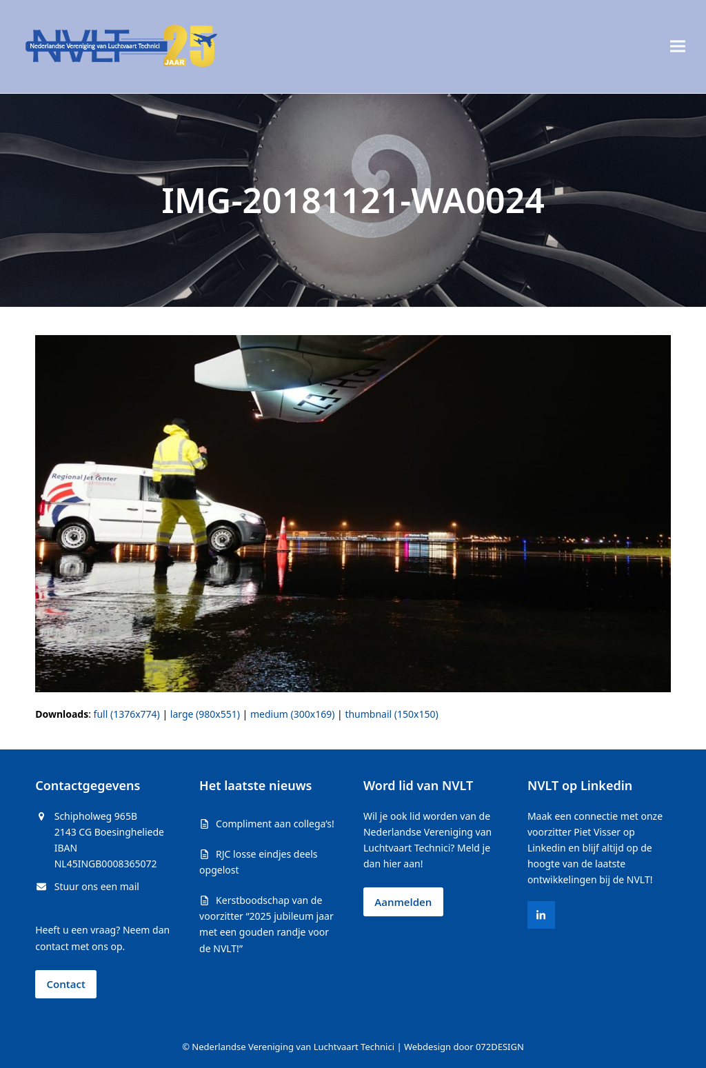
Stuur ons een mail (96, 886)
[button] (677, 46)
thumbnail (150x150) (391, 714)
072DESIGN (500, 1046)
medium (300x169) (292, 714)
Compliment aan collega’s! (275, 823)
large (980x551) (205, 714)
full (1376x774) (127, 714)
